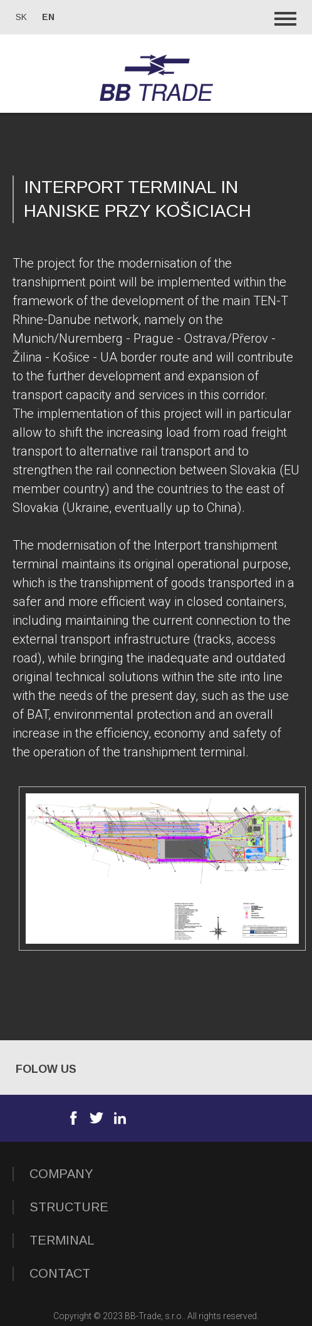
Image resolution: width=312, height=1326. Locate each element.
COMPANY (61, 1174)
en (48, 17)
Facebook (73, 1118)
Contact (59, 1273)
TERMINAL (62, 1240)
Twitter (96, 1118)
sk (21, 17)
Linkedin (120, 1118)
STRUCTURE (68, 1207)
